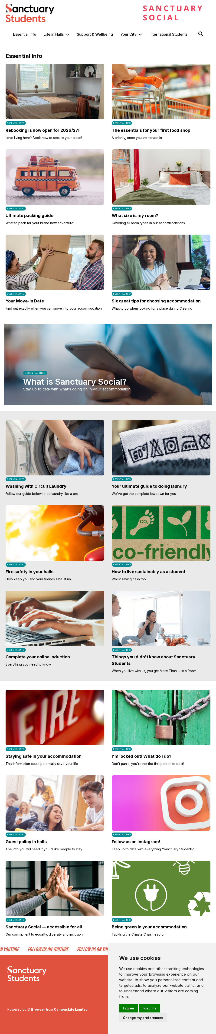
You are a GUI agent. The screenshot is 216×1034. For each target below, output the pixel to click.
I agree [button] (128, 1008)
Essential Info (24, 34)
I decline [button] (150, 1008)
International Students (168, 34)
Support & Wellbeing (95, 34)
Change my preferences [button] (143, 1018)
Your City (128, 34)
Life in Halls (54, 34)
